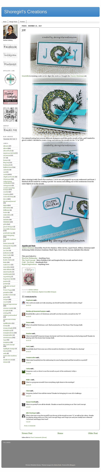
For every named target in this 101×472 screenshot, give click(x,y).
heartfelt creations (9, 239)
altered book (7, 151)
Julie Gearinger (31, 413)
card (4, 172)
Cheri (28, 391)
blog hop (6, 162)
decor (5, 199)
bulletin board (8, 167)
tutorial (5, 351)
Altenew (6, 146)
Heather (29, 333)
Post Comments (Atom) (39, 437)
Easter (5, 212)
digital (41, 292)
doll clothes (7, 208)
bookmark (6, 165)
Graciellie (25, 76)
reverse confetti (8, 308)
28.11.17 (28, 385)
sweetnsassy (7, 337)
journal (5, 248)
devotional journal (9, 201)
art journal (6, 155)
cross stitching (8, 196)
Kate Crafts (7, 255)
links (5, 262)
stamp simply (8, 328)
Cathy (28, 369)
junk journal (7, 253)
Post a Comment (29, 426)
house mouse (7, 243)
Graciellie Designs (50, 292)
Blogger (72, 465)
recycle (5, 302)
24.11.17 (28, 305)
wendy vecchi (7, 360)
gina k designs (8, 227)
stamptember (8, 335)
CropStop (6, 194)
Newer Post (27, 433)
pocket (5, 284)
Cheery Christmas (77, 76)
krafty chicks (7, 260)
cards (29, 292)
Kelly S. (28, 380)
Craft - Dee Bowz (28, 262)
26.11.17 (28, 374)
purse (5, 297)
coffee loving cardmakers (7, 182)
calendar (6, 170)
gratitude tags (8, 233)
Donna (28, 322)
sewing (5, 313)
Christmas (34, 292)
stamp (5, 325)
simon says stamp (9, 319)
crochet (5, 192)
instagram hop (8, 246)
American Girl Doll (9, 153)
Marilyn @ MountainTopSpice (36, 311)
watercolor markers (10, 356)
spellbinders (7, 323)
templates (6, 342)
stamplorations (8, 333)
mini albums (7, 269)
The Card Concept (29, 260)
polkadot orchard (9, 286)
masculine (6, 267)
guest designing (8, 235)
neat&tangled (8, 274)
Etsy (4, 217)
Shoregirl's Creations (25, 11)
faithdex (6, 219)
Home (5, 21)
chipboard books (9, 177)
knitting (6, 257)
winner (5, 362)
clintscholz (57, 465)
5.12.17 (28, 422)
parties (5, 281)
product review (8, 295)
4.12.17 (28, 407)
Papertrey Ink (8, 279)
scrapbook (6, 310)
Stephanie (29, 300)
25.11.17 (28, 351)
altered (5, 148)
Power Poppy (7, 290)
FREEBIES (6, 222)
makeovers (7, 265)
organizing (7, 276)
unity (5, 353)
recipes (5, 299)
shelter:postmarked (10, 315)
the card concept (9, 344)
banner (5, 160)
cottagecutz (7, 185)
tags (4, 340)
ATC (4, 158)
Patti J (28, 346)
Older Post (93, 433)
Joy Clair (6, 250)
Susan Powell (30, 402)
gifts (4, 224)
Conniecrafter (31, 357)
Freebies (22, 21)
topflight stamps (9, 348)
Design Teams (13, 21)
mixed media (7, 272)
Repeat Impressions (29, 264)
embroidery (7, 215)
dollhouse (6, 210)
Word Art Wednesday (29, 258)
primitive (6, 292)
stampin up (7, 330)
